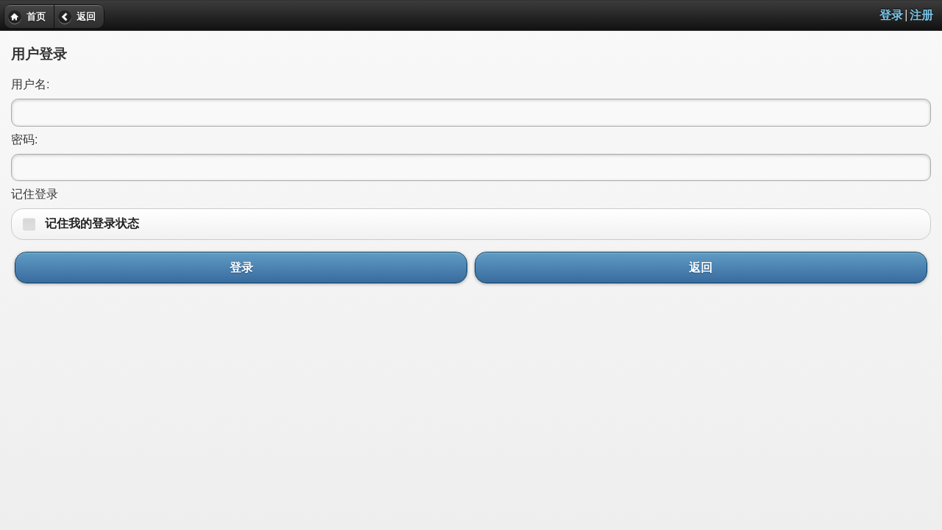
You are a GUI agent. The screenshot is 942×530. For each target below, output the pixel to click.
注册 (921, 15)
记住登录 (34, 194)
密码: (24, 139)
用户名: (30, 84)
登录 (891, 15)
